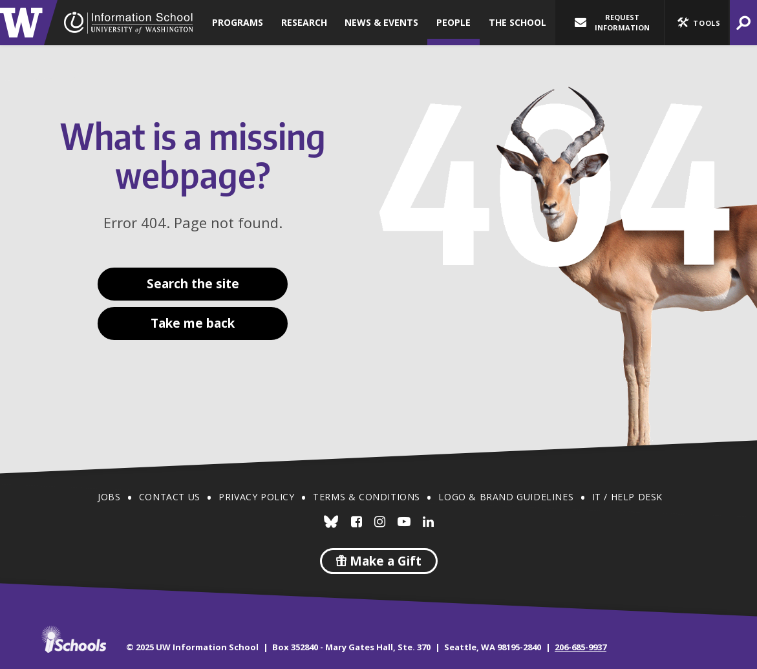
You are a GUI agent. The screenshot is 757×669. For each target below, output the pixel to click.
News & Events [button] (381, 22)
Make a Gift (378, 561)
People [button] (453, 22)
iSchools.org (73, 639)
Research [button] (304, 22)
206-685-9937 (580, 647)
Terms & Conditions (366, 497)
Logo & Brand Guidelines (505, 497)
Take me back (193, 323)
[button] (697, 22)
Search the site (193, 283)
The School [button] (517, 22)
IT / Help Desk (627, 497)
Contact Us (169, 497)
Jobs (109, 497)
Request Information (612, 22)
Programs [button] (237, 22)
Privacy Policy (256, 497)
